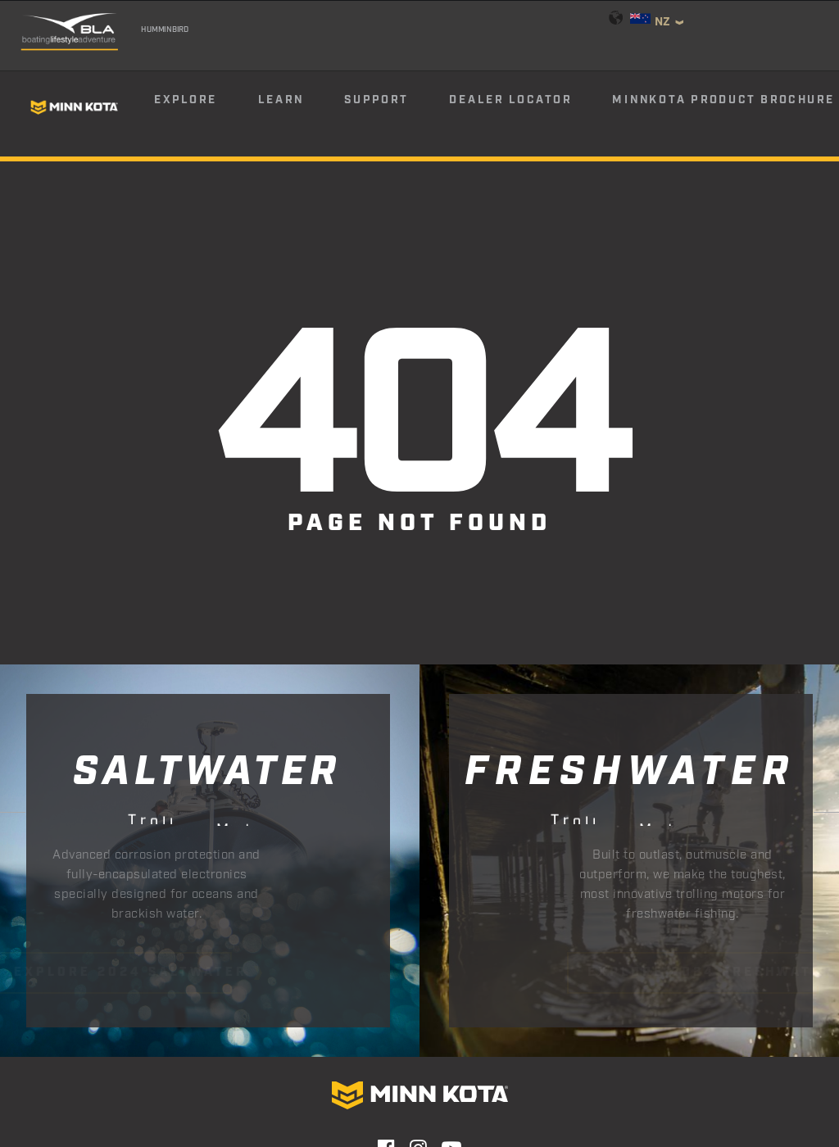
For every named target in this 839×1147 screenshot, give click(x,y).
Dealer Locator (510, 100)
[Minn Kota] (74, 107)
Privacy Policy (330, 1058)
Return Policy (438, 1058)
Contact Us (148, 1058)
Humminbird (164, 29)
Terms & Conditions (560, 1058)
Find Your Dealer (295, 1018)
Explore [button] (185, 100)
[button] (386, 973)
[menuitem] (205, 107)
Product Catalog (544, 1018)
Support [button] (376, 100)
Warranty (234, 1058)
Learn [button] (281, 100)
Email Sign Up (420, 1018)
